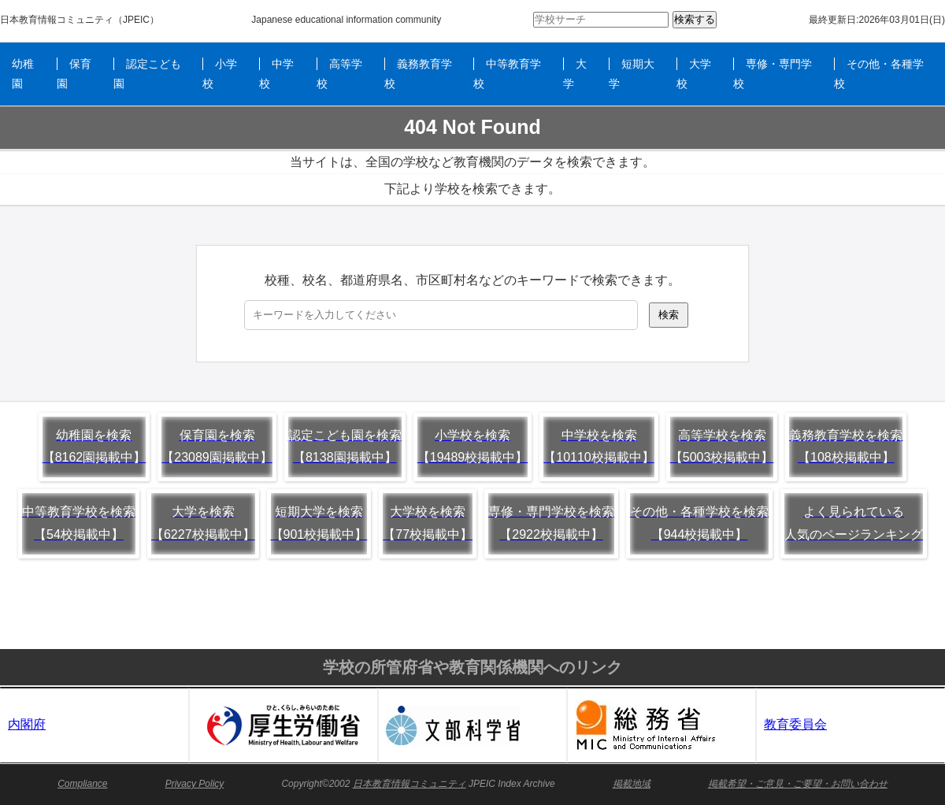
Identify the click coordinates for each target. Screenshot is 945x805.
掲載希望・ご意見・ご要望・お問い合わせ (798, 783)
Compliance (82, 783)
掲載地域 (631, 783)
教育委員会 (795, 724)
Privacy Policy (194, 783)
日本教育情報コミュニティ (56, 19)
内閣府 (27, 724)
